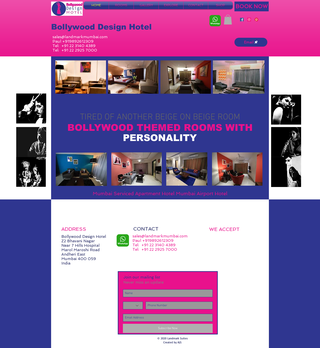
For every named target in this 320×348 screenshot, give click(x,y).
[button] (228, 19)
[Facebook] (242, 19)
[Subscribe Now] (168, 328)
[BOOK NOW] (251, 6)
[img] (213, 237)
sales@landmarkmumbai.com (80, 37)
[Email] (250, 42)
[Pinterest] (256, 19)
